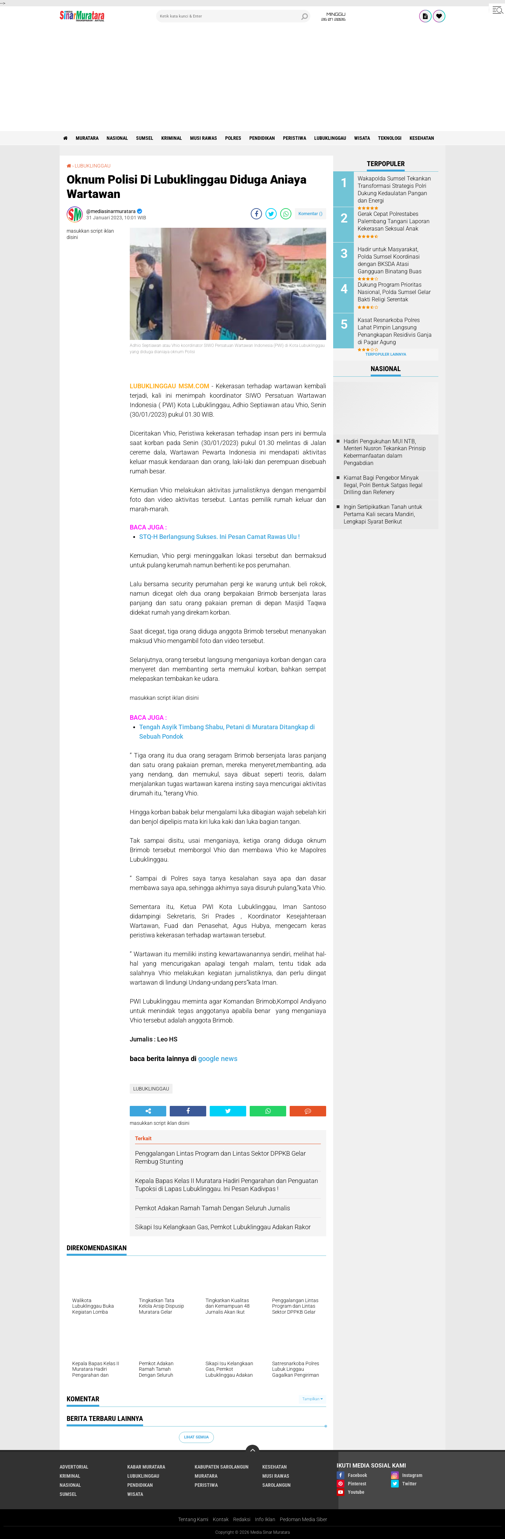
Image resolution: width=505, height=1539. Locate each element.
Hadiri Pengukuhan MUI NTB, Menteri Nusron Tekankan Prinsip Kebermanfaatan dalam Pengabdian (385, 452)
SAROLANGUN (276, 1485)
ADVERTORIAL (74, 1467)
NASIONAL (117, 138)
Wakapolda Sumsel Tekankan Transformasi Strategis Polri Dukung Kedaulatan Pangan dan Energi (394, 189)
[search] (233, 16)
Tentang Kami (193, 1519)
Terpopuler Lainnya (385, 354)
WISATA (362, 138)
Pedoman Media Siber (303, 1519)
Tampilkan (312, 1399)
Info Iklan (265, 1519)
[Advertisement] (252, 78)
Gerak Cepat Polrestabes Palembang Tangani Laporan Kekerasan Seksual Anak (394, 221)
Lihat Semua (196, 1437)
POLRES (233, 138)
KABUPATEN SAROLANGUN (222, 1467)
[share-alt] (148, 1111)
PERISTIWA (294, 138)
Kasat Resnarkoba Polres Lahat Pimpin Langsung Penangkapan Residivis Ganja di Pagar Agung (395, 331)
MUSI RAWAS (203, 138)
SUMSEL (144, 138)
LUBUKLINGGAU (330, 138)
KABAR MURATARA (146, 1467)
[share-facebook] (256, 213)
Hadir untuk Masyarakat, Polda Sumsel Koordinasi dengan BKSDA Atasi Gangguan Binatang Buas (390, 260)
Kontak (221, 1519)
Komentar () (310, 213)
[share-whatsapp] (285, 213)
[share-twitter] (271, 213)
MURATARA (87, 138)
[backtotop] (252, 1452)
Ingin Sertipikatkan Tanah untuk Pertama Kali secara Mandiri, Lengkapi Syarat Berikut (383, 514)
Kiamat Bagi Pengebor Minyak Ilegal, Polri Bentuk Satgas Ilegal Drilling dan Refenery (383, 485)
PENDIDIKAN (262, 138)
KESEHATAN (422, 138)
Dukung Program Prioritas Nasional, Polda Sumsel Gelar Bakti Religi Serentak (394, 292)
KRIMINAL (171, 138)
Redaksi (241, 1519)
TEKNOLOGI (390, 138)
